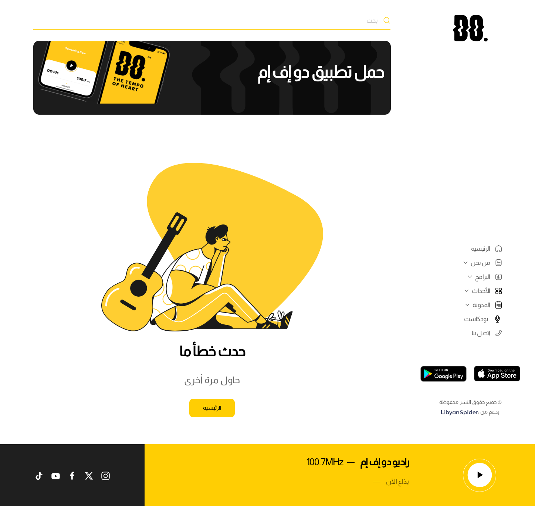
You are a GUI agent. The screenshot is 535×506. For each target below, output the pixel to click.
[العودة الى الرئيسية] (470, 28)
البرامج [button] (484, 276)
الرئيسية (486, 248)
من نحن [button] (481, 262)
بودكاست (483, 319)
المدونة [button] (482, 304)
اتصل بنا (487, 333)
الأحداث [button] (482, 290)
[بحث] (211, 20)
